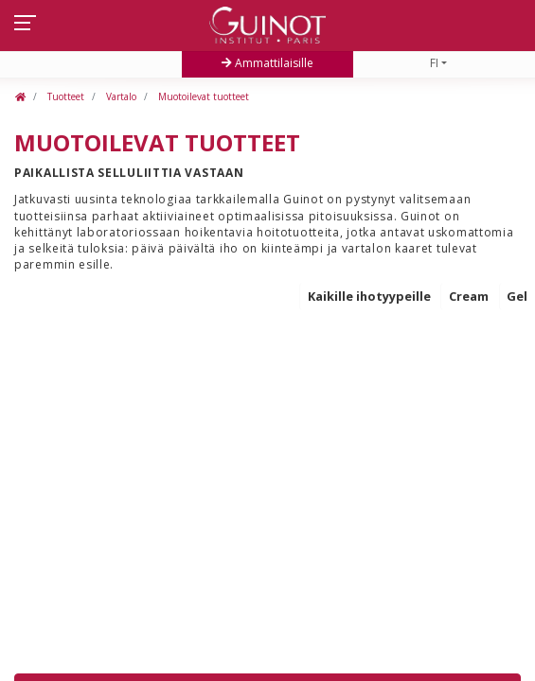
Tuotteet (64, 96)
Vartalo (119, 96)
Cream (469, 296)
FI (434, 63)
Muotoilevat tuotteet (202, 96)
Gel (517, 296)
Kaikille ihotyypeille (369, 296)
